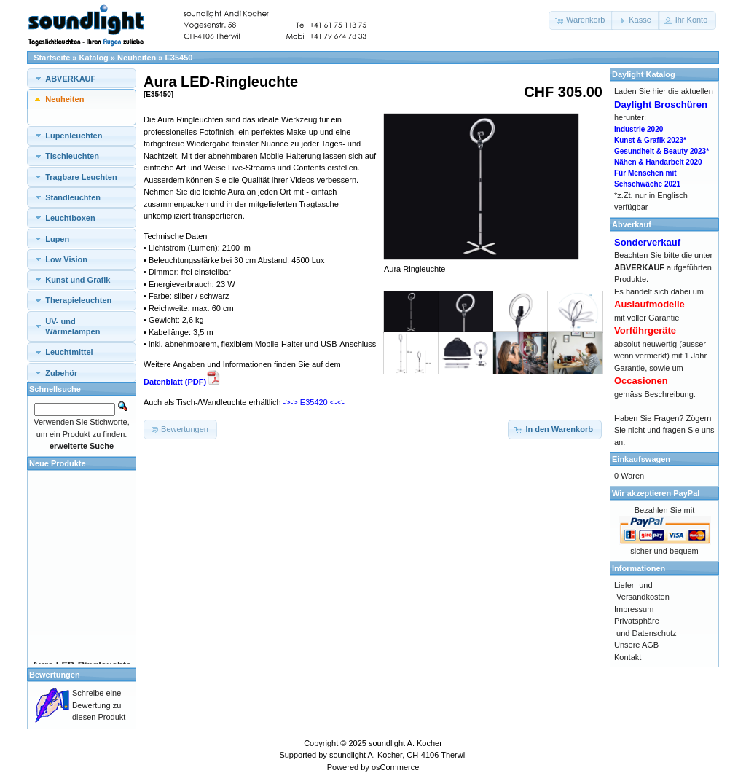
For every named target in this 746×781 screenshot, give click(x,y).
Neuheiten (136, 57)
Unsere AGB (636, 644)
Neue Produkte (57, 463)
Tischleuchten (72, 156)
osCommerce (395, 767)
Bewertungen (54, 674)
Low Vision (66, 259)
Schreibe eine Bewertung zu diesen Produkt (98, 704)
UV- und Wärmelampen (72, 326)
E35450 (179, 57)
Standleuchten (73, 197)
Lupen (57, 239)
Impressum (633, 609)
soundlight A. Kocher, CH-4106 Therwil (398, 754)
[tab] (81, 78)
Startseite (52, 57)
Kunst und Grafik (77, 279)
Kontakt (627, 657)
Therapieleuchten (78, 300)
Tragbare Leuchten (81, 177)
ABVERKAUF (70, 78)
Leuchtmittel (69, 352)
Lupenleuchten (73, 135)
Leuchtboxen (70, 217)
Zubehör (61, 373)
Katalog (94, 57)
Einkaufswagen (641, 459)
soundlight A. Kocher (405, 743)
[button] (581, 20)
